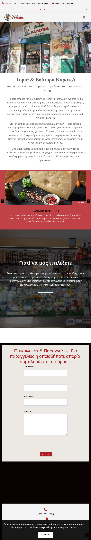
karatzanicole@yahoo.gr (64, 3)
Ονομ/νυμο (30, 367)
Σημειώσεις (29, 411)
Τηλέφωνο (29, 396)
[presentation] (45, 444)
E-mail (27, 382)
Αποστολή (46, 454)
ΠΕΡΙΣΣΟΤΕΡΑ (79, 203)
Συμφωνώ (45, 534)
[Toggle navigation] (84, 17)
